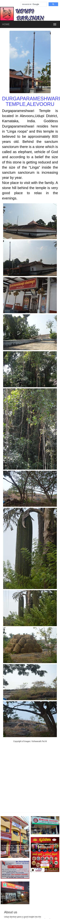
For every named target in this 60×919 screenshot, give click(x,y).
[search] (33, 4)
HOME (6, 24)
